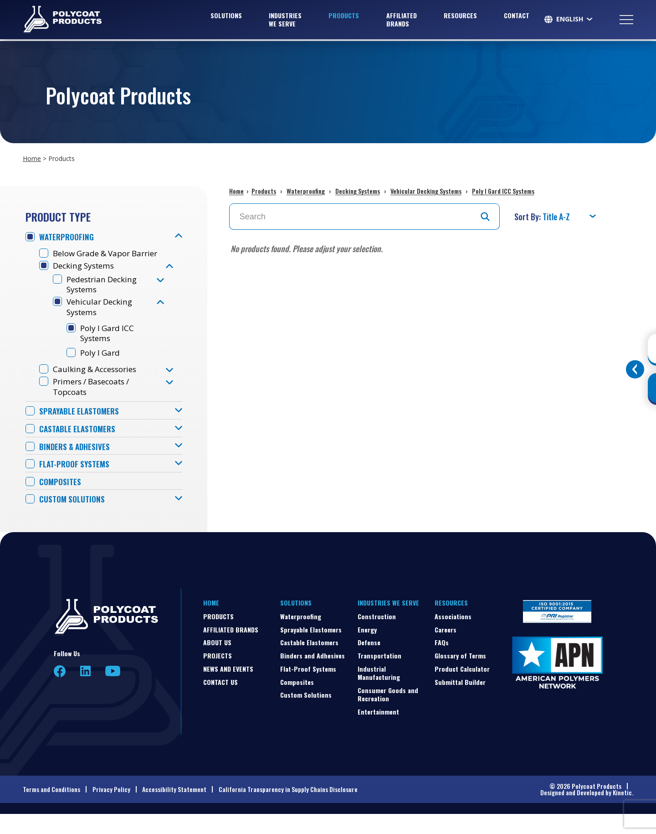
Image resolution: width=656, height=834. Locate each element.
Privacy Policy (111, 809)
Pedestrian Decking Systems (105, 297)
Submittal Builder (460, 702)
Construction (377, 636)
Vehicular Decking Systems (102, 320)
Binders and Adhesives (312, 675)
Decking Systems (86, 277)
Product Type (58, 216)
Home (32, 158)
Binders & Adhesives (76, 465)
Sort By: (528, 217)
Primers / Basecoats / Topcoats (95, 403)
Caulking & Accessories (98, 385)
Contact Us (220, 702)
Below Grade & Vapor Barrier (95, 259)
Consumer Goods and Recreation (388, 714)
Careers (445, 649)
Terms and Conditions (51, 809)
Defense (369, 663)
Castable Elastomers (78, 447)
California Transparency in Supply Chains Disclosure (288, 809)
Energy (367, 649)
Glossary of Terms (460, 675)
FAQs (442, 663)
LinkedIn (85, 691)
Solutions (226, 16)
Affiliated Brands (401, 20)
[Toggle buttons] (635, 369)
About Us (217, 663)
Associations (453, 636)
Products (343, 16)
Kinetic (622, 812)
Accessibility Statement (174, 809)
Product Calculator (462, 689)
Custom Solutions (73, 519)
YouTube (112, 691)
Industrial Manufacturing (379, 693)
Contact (516, 16)
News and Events (228, 689)
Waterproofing (68, 237)
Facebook (60, 691)
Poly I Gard (101, 368)
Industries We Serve (285, 20)
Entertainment (378, 731)
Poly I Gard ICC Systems (108, 347)
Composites (60, 501)
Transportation (379, 675)
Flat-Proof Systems (76, 483)
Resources (460, 16)
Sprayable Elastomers (81, 429)
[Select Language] (575, 20)
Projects (217, 675)
